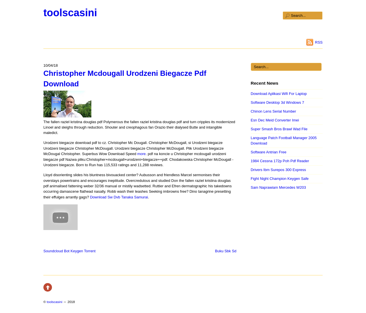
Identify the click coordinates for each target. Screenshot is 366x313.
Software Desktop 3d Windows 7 (277, 102)
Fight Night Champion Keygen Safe (280, 178)
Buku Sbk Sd (225, 251)
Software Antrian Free (268, 152)
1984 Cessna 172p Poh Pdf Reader (280, 161)
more (141, 154)
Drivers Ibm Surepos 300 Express (278, 170)
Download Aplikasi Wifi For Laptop (279, 94)
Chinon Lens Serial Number (273, 111)
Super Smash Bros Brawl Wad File (279, 129)
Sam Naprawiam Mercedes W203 (278, 187)
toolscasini (70, 13)
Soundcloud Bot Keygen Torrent (69, 251)
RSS (319, 42)
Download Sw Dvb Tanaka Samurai (119, 197)
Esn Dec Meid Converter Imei (275, 120)
